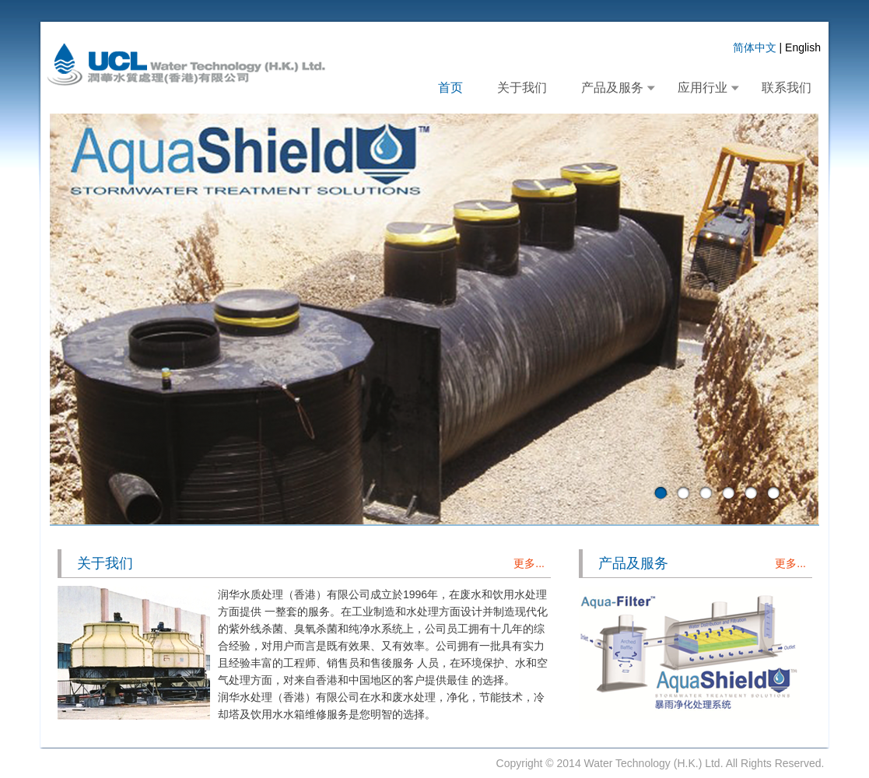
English (803, 47)
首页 (450, 87)
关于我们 (522, 87)
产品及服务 (612, 87)
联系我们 (786, 87)
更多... (529, 563)
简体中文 (754, 47)
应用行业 (702, 87)
